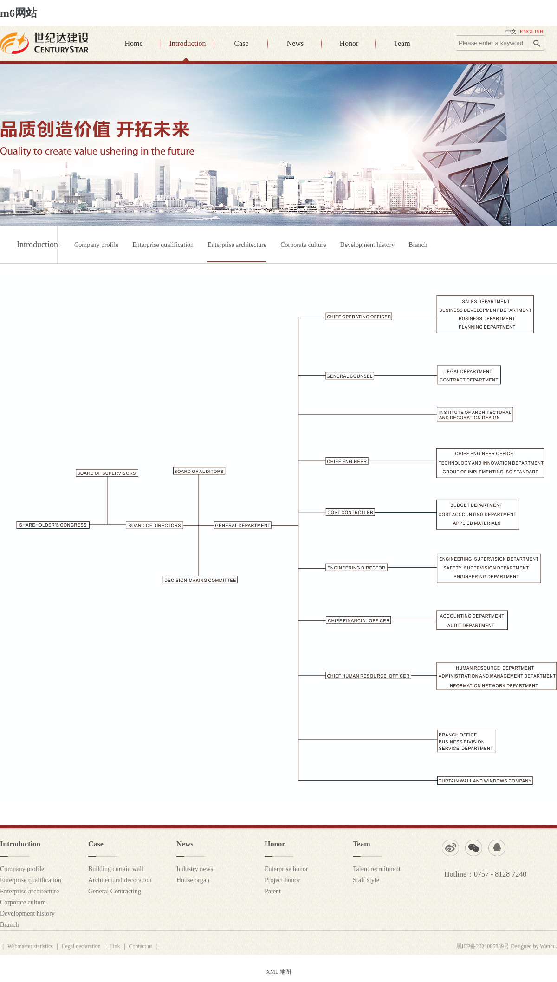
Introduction (187, 43)
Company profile (96, 244)
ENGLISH (532, 31)
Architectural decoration (119, 880)
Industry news (194, 869)
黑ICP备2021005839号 (483, 946)
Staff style (366, 880)
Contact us (141, 946)
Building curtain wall (115, 869)
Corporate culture (303, 244)
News (295, 43)
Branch (417, 244)
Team (402, 43)
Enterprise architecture (236, 244)
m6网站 (18, 13)
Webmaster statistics (30, 946)
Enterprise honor (286, 869)
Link (115, 946)
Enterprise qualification (163, 244)
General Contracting (114, 891)
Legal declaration (81, 946)
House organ (192, 880)
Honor (349, 43)
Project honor (282, 880)
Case (241, 43)
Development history (367, 244)
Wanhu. (548, 946)
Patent (273, 891)
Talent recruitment (377, 869)
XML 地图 (278, 972)
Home (133, 43)
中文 (511, 31)
